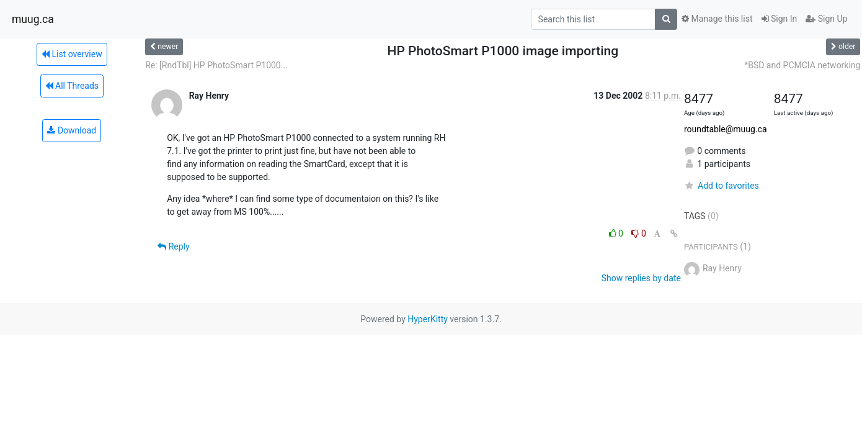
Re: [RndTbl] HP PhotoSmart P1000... (216, 65)
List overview (72, 54)
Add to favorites (721, 186)
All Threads (72, 86)
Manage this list (717, 19)
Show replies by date (641, 278)
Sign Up (826, 19)
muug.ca (33, 19)
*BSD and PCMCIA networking (802, 65)
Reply (173, 246)
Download (71, 130)
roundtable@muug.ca (725, 129)
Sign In (780, 19)
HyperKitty (427, 319)
